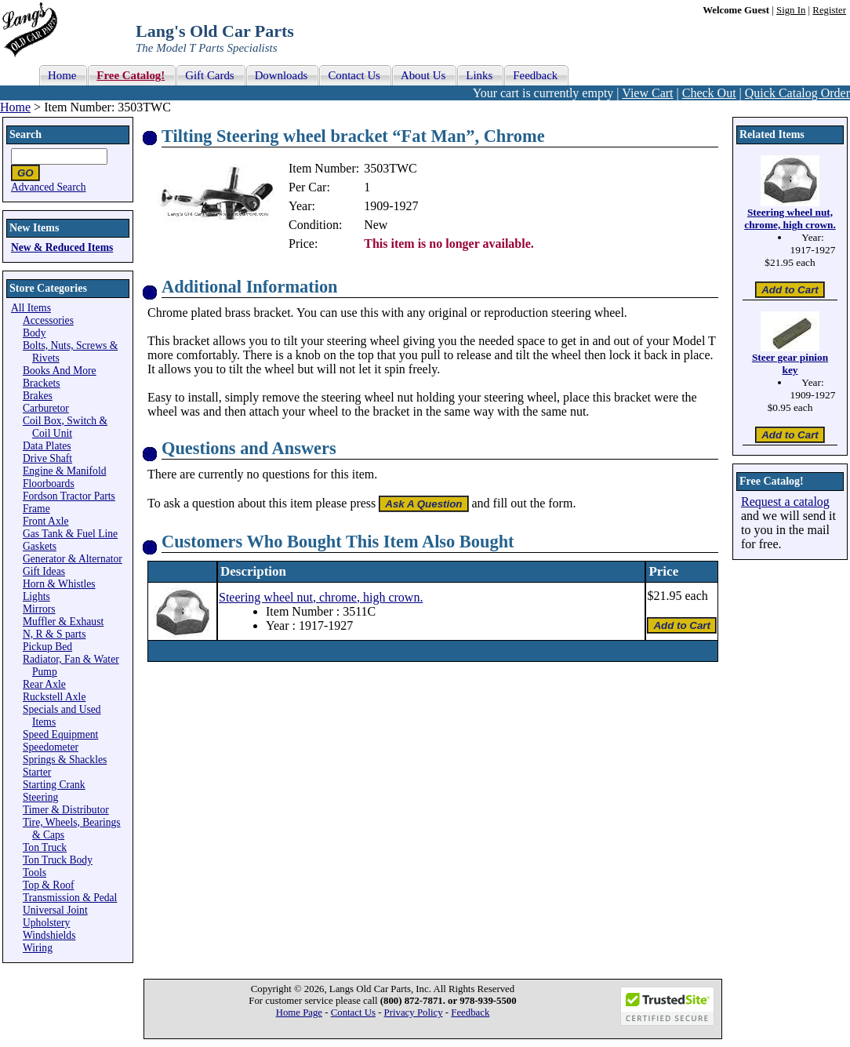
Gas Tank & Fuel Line (70, 534)
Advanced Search (48, 187)
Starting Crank (54, 785)
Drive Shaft (47, 458)
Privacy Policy (413, 1012)
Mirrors (39, 609)
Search (25, 134)
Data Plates (47, 446)
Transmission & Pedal (70, 897)
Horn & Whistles (59, 584)
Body (34, 333)
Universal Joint (55, 910)
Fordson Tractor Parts (69, 496)
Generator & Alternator (72, 559)
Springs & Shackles (65, 759)
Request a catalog (785, 501)
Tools (34, 872)
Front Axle (46, 521)
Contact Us (353, 1012)
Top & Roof (48, 885)
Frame (36, 508)
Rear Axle (44, 684)
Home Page (299, 1012)
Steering (40, 797)
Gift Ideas (44, 571)
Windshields (49, 935)
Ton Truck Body (58, 860)
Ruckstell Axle (54, 697)
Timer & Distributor (66, 810)
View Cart (647, 93)
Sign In (790, 10)
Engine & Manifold (64, 471)
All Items (31, 308)
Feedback (470, 1012)
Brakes (38, 396)
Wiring (38, 948)
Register (829, 10)
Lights (36, 596)
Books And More (59, 370)
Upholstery (46, 923)
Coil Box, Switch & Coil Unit (65, 427)
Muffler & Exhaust (63, 621)
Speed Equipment (60, 734)
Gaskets (39, 546)
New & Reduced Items (62, 247)
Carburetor (46, 408)
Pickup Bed (47, 647)
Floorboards (48, 483)
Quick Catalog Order (797, 93)
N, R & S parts (54, 634)
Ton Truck (45, 847)
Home (15, 107)
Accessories (48, 320)
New (375, 224)
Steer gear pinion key (790, 363)
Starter (37, 772)
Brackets (41, 383)
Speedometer (50, 747)
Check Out (709, 93)
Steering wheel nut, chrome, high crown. (321, 597)
